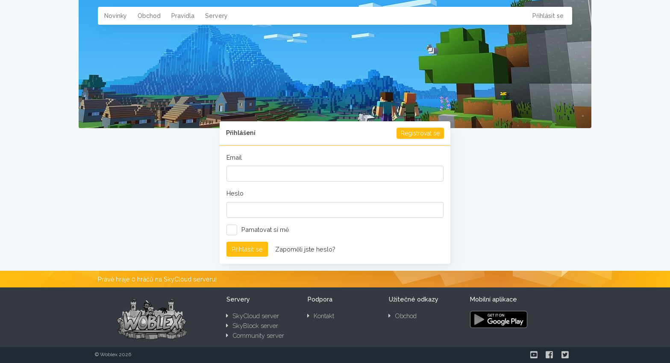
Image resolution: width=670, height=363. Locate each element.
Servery (216, 15)
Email (234, 157)
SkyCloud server (252, 315)
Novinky (115, 15)
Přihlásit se (548, 15)
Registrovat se (420, 133)
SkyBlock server (252, 325)
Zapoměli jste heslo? (305, 249)
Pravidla (182, 15)
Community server (255, 335)
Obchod (149, 15)
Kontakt (320, 315)
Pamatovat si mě (260, 229)
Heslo (235, 193)
